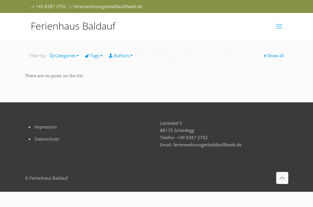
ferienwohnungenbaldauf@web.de (207, 144)
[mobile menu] (279, 26)
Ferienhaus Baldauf (73, 25)
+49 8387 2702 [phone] (51, 6)
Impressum (45, 127)
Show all (273, 55)
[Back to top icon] (282, 178)
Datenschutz (46, 139)
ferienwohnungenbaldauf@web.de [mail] (108, 6)
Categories (65, 55)
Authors (121, 55)
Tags (94, 55)
